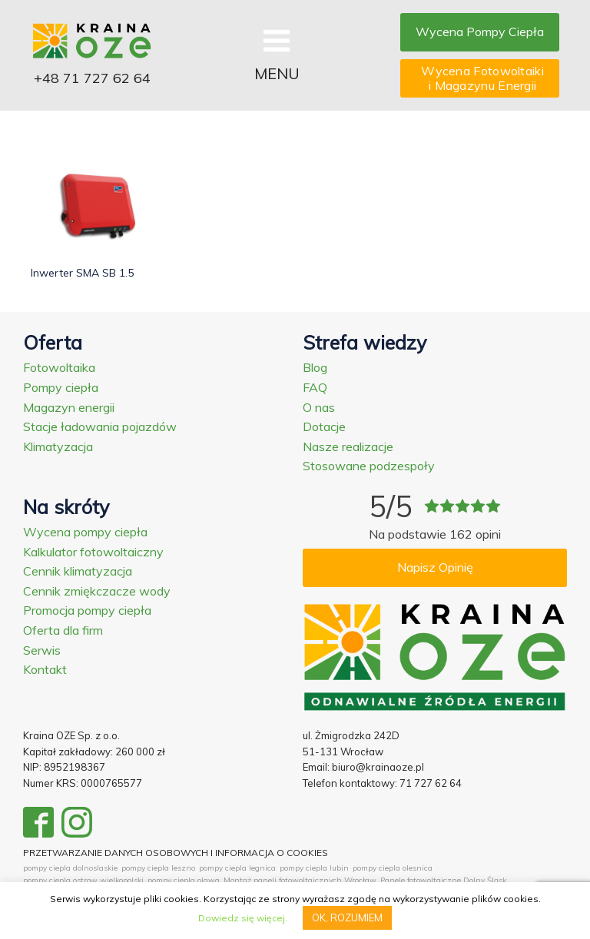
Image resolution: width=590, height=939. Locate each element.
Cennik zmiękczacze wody (97, 591)
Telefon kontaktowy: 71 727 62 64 (382, 783)
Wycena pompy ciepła (85, 531)
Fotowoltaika (59, 367)
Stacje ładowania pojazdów (100, 426)
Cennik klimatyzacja (77, 571)
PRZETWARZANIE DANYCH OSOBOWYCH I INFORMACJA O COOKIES (175, 852)
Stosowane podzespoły (369, 465)
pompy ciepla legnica (237, 868)
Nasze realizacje (348, 446)
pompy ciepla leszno (158, 868)
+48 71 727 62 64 (92, 78)
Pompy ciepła (60, 387)
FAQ (315, 387)
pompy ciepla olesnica (393, 868)
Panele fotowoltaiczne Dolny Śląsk (443, 880)
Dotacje (324, 426)
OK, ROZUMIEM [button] (347, 917)
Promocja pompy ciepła (87, 610)
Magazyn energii (68, 407)
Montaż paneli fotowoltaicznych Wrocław (300, 880)
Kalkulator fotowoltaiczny (93, 551)
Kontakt (45, 669)
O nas (319, 407)
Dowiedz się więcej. (242, 918)
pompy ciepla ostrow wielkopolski (83, 880)
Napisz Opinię (435, 567)
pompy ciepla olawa (184, 880)
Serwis (42, 650)
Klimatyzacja (58, 446)
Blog (315, 367)
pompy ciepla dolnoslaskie (70, 868)
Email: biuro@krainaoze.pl (363, 767)
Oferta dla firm (63, 630)
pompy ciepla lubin (314, 868)
